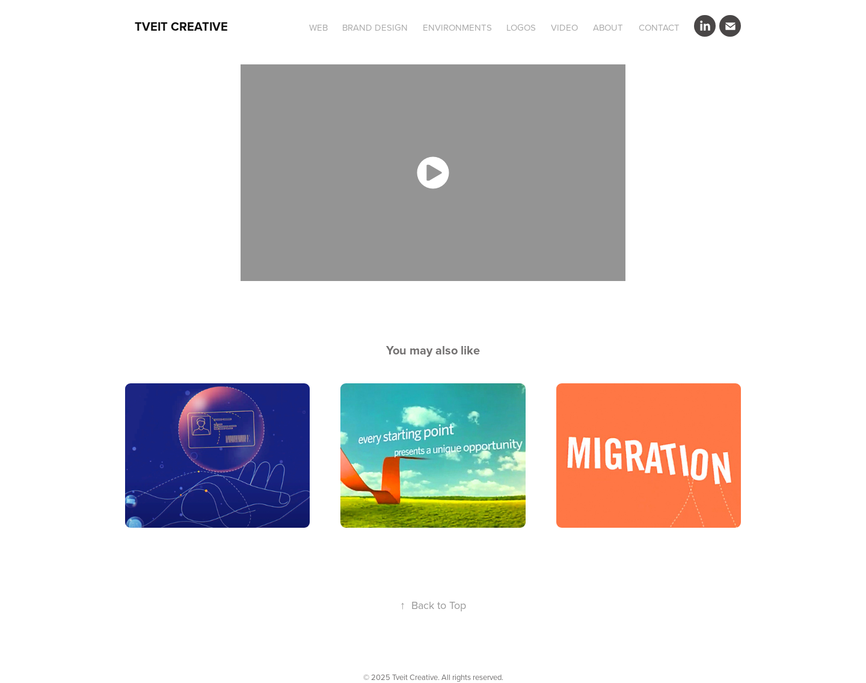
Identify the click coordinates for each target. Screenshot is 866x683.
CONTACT (659, 27)
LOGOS (521, 27)
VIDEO (564, 27)
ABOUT (608, 27)
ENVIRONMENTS (457, 27)
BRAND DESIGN (375, 27)
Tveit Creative (181, 26)
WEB (318, 27)
